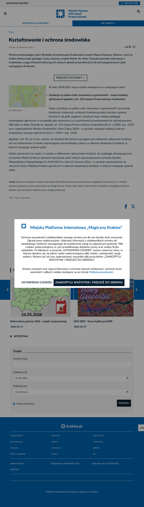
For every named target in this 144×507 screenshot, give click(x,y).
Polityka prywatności (101, 272)
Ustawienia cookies (36, 282)
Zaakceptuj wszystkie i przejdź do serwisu (89, 282)
